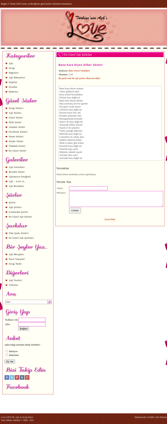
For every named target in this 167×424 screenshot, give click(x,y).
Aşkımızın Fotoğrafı (20, 176)
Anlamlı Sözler (17, 127)
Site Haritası (161, 417)
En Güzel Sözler (18, 150)
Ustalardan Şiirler (18, 212)
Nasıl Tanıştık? (17, 259)
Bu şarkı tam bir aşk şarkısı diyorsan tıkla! (79, 78)
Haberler (13, 91)
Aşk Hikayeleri (17, 77)
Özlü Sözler (15, 122)
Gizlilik (150, 417)
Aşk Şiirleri (15, 207)
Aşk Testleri (15, 280)
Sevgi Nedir (15, 263)
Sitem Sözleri (16, 136)
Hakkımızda (140, 417)
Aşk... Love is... (17, 181)
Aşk (11, 63)
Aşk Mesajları (16, 254)
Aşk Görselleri (17, 167)
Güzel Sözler (16, 117)
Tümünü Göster (17, 146)
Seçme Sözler (16, 141)
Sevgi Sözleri (16, 108)
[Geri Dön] (110, 219)
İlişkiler (13, 82)
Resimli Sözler (17, 172)
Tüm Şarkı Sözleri (19, 233)
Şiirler (12, 202)
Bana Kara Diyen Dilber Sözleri (81, 64)
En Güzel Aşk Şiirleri (20, 216)
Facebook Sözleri (18, 131)
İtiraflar (13, 87)
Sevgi (12, 68)
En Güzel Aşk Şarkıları (21, 238)
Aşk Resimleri (16, 186)
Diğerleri (14, 72)
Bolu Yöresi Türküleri (79, 70)
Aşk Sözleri (15, 113)
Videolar (13, 285)
